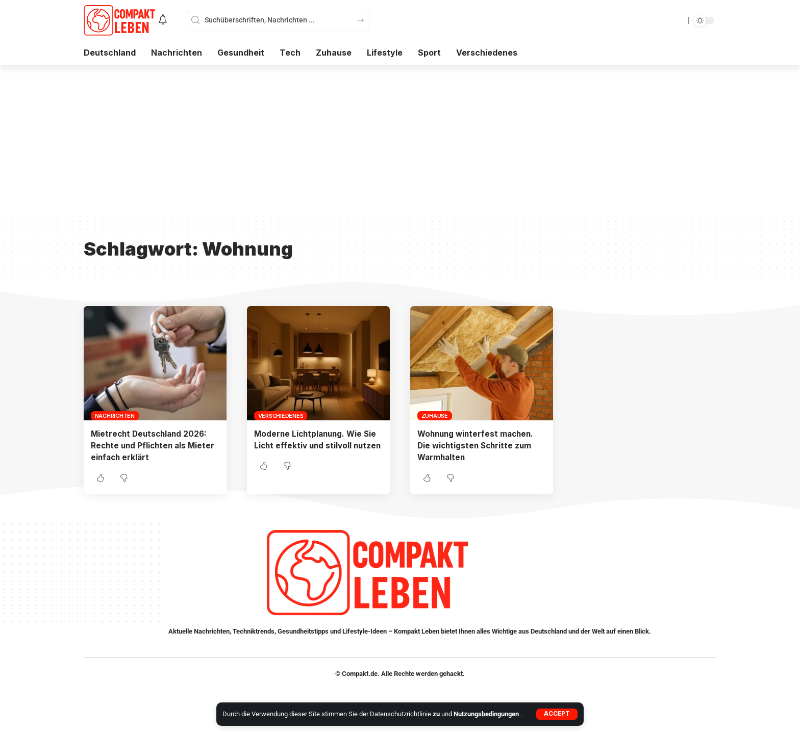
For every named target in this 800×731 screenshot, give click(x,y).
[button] (557, 714)
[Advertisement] (400, 141)
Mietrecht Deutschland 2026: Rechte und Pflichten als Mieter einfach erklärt (155, 445)
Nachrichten (115, 415)
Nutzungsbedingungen (487, 714)
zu (437, 714)
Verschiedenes (281, 415)
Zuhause (434, 415)
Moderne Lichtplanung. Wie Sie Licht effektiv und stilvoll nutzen (317, 445)
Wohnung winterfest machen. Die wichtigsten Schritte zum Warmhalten (478, 445)
